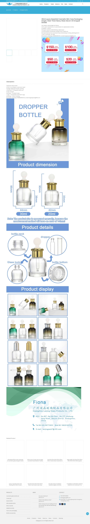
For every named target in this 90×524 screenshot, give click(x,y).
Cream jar (8, 498)
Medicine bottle (10, 508)
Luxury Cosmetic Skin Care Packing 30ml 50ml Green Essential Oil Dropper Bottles (15, 484)
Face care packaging (11, 510)
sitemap (61, 518)
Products (46, 4)
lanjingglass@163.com (13, 1)
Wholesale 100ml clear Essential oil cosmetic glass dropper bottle (15, 460)
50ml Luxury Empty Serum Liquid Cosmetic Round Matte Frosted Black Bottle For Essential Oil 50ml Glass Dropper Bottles (35, 460)
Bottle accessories (11, 513)
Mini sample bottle (11, 503)
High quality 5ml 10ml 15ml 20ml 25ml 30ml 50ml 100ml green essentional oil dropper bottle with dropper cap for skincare (74, 460)
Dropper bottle (24, 10)
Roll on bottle (9, 505)
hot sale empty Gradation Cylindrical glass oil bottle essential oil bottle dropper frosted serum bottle (55, 484)
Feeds (52, 4)
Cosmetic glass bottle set (12, 496)
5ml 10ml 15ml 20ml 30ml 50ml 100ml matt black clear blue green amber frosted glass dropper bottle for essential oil (35, 484)
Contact (71, 4)
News (66, 4)
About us (57, 4)
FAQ (62, 4)
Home (41, 4)
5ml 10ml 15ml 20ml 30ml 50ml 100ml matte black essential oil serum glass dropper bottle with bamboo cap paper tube (55, 460)
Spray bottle (9, 501)
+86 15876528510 (24, 1)
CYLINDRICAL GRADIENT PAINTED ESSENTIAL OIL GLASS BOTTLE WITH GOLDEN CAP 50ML (75, 484)
